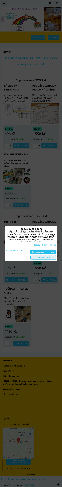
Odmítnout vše (43, 257)
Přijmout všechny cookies (43, 252)
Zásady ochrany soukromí (45, 245)
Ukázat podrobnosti (14, 250)
